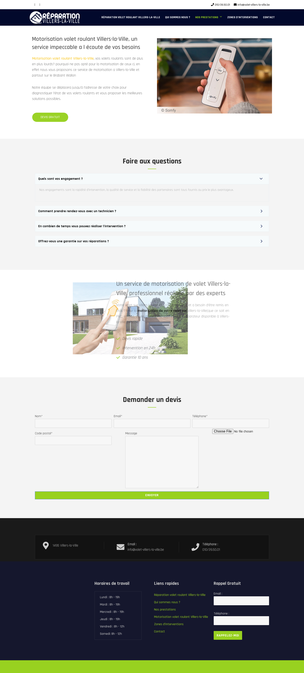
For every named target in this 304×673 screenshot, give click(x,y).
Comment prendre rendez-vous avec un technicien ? (77, 211)
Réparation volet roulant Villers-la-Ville (130, 17)
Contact (269, 17)
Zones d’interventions (242, 17)
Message (162, 436)
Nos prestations (206, 17)
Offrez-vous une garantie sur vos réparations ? (73, 241)
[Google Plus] (39, 5)
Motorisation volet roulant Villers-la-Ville (50, 58)
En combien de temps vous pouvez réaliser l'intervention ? (82, 226)
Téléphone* (230, 420)
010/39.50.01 (222, 5)
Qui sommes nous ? (177, 17)
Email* (152, 420)
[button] (152, 178)
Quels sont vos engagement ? (60, 179)
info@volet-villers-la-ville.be (254, 5)
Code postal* (73, 437)
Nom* (73, 420)
